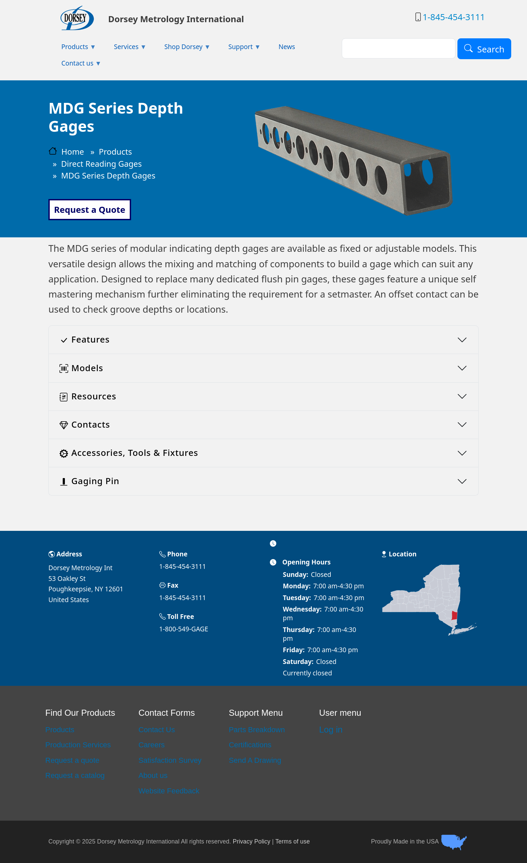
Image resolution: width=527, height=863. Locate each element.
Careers (151, 745)
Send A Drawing (255, 760)
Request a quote (72, 760)
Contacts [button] (84, 424)
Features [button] (84, 339)
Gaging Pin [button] (89, 481)
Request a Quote (89, 209)
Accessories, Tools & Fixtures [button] (128, 453)
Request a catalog (75, 775)
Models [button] (81, 368)
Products (115, 151)
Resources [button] (87, 396)
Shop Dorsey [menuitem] (181, 48)
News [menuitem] (287, 46)
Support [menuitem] (238, 48)
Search (490, 49)
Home (72, 151)
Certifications (250, 745)
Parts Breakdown (257, 729)
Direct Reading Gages (101, 163)
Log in (331, 729)
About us (153, 775)
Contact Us (156, 729)
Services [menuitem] (124, 48)
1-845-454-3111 (453, 17)
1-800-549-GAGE (183, 628)
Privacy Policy (252, 841)
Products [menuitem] (72, 48)
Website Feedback (168, 791)
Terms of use (292, 841)
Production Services (78, 745)
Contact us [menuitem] (75, 65)
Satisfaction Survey (170, 760)
